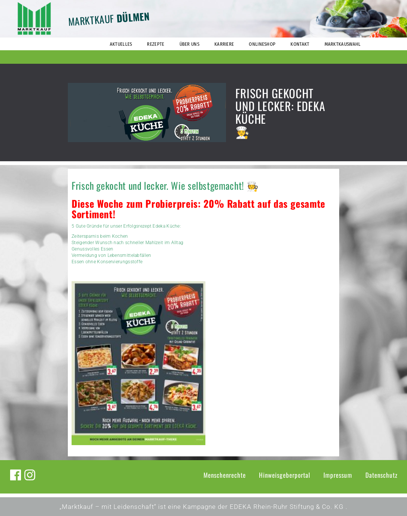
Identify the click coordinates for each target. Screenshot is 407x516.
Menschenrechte (225, 475)
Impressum (337, 475)
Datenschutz (381, 475)
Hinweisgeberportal (284, 475)
